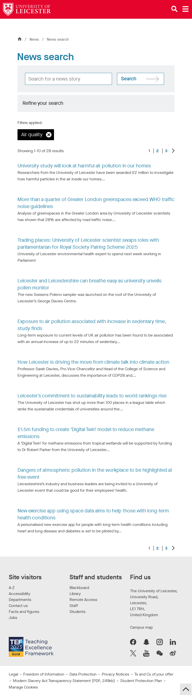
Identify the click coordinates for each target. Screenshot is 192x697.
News (35, 39)
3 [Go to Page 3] (166, 150)
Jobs (13, 617)
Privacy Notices (115, 674)
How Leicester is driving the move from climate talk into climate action (93, 362)
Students (78, 611)
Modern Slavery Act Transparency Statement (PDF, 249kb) (64, 680)
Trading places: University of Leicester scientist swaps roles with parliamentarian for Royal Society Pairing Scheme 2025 (88, 243)
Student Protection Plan (141, 680)
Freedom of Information (43, 674)
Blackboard (79, 587)
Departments (20, 599)
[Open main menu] (185, 9)
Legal (13, 674)
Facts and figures (24, 611)
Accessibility (19, 593)
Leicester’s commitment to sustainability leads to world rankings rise (92, 395)
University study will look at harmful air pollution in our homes (84, 165)
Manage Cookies (23, 687)
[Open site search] (174, 9)
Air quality (31, 134)
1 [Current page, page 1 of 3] (149, 150)
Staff (74, 605)
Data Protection (83, 674)
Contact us (18, 605)
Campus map (141, 627)
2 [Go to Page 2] (157, 150)
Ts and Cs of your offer (153, 674)
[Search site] (140, 79)
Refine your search (42, 103)
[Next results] (173, 151)
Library (75, 593)
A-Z (11, 587)
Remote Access (83, 599)
